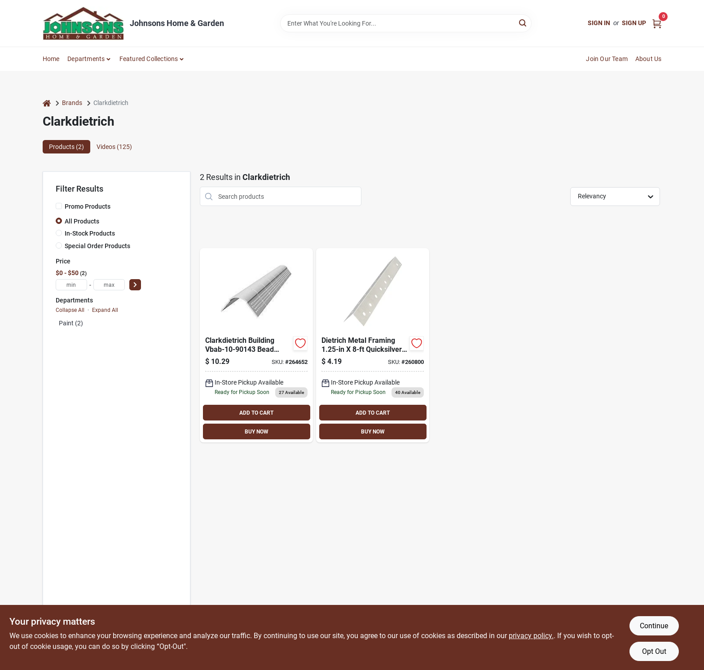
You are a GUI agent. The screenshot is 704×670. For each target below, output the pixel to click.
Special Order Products (97, 246)
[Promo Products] (59, 206)
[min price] (71, 284)
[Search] (523, 22)
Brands (72, 102)
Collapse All (70, 310)
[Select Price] (135, 284)
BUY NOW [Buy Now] (256, 432)
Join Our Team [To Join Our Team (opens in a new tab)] (607, 58)
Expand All (105, 310)
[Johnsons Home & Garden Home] (83, 23)
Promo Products (87, 206)
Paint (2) (71, 323)
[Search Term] (406, 23)
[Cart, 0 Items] (656, 23)
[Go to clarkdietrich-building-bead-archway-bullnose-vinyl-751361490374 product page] (256, 345)
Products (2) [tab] (66, 146)
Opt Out (654, 651)
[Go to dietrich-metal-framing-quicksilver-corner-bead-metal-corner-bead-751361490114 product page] (372, 345)
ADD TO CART (256, 413)
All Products (82, 221)
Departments (86, 58)
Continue (654, 626)
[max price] (109, 284)
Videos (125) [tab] (114, 146)
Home (51, 58)
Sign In (599, 22)
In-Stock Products (90, 233)
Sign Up (634, 22)
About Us (648, 58)
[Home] (47, 103)
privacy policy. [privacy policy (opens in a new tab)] (531, 635)
